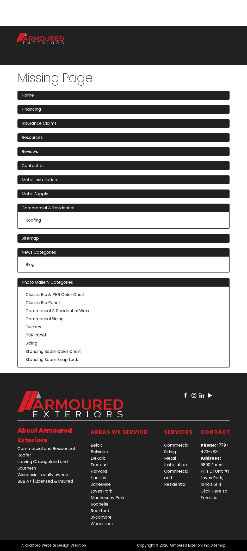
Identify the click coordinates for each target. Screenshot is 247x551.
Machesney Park (108, 497)
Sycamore (101, 517)
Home (28, 95)
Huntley (98, 478)
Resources (32, 137)
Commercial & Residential (48, 208)
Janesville (101, 484)
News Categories (39, 252)
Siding (31, 343)
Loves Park (101, 491)
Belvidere (100, 451)
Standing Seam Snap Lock (52, 359)
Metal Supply (35, 194)
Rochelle (99, 504)
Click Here (211, 491)
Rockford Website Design (47, 545)
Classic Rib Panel (43, 302)
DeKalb (98, 458)
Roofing (33, 220)
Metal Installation (39, 179)
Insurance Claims (39, 123)
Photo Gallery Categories (47, 282)
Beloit (96, 445)
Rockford (100, 510)
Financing (31, 109)
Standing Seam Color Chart (53, 351)
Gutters (33, 327)
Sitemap (30, 238)
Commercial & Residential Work (58, 310)
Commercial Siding (45, 319)
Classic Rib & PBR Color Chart (55, 294)
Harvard (99, 471)
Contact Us (33, 165)
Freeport (99, 464)
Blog (30, 264)
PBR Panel (36, 335)
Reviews (30, 151)
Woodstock (102, 523)
